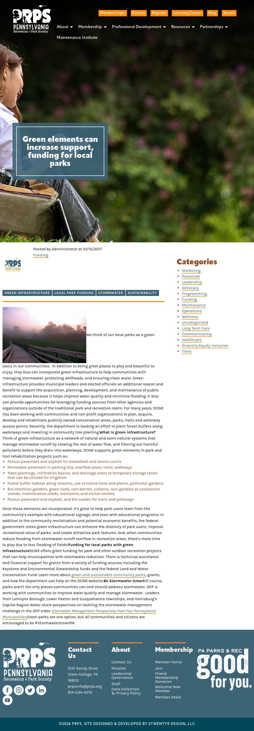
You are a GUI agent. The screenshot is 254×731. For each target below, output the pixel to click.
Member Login (112, 13)
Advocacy (190, 287)
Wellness (190, 316)
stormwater (110, 293)
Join (158, 668)
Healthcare (192, 339)
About (62, 27)
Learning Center (187, 13)
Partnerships (211, 27)
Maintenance (194, 305)
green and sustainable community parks (109, 574)
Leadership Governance (122, 676)
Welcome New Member (167, 689)
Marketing (191, 270)
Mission (119, 668)
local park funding (74, 293)
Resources (180, 27)
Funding (40, 255)
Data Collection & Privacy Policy (126, 691)
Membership (90, 27)
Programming (194, 293)
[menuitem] (63, 27)
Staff (116, 684)
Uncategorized (195, 322)
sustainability (142, 293)
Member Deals (168, 697)
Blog (212, 13)
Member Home (168, 662)
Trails (187, 351)
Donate (139, 13)
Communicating (197, 334)
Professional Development (136, 27)
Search (229, 13)
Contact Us (122, 662)
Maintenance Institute (77, 38)
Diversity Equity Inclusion (205, 345)
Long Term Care (196, 328)
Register (159, 13)
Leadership (192, 282)
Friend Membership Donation (166, 678)
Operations (192, 310)
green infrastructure (27, 293)
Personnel (191, 276)
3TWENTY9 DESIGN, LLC (171, 724)
